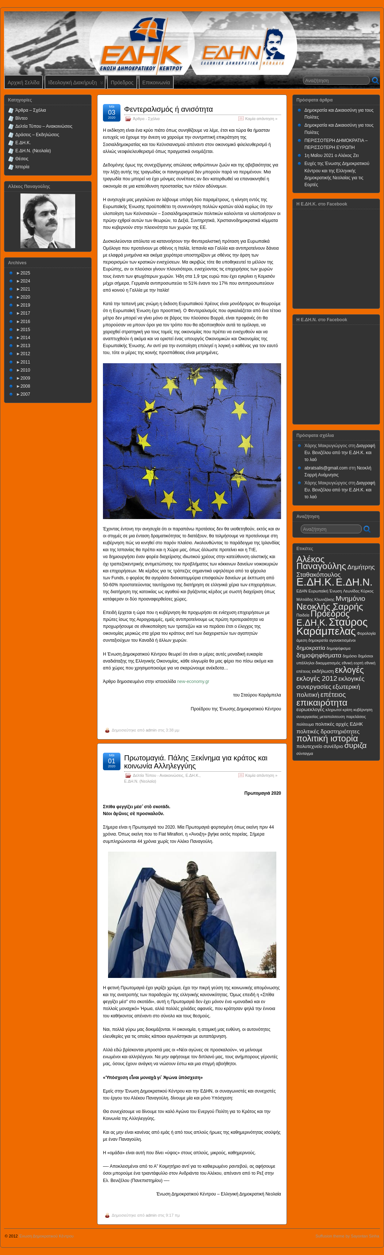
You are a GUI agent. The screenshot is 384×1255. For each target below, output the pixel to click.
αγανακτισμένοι (342, 640)
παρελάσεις (356, 716)
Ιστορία (22, 166)
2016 (25, 321)
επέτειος (333, 694)
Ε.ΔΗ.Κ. (192, 775)
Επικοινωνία (156, 82)
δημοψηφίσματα (318, 655)
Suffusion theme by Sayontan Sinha (347, 1236)
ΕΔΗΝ (301, 591)
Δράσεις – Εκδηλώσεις (37, 134)
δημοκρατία (310, 648)
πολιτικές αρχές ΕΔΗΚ (339, 724)
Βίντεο (21, 118)
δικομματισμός (328, 663)
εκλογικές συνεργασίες (330, 682)
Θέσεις (21, 158)
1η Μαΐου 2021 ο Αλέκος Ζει (331, 155)
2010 (25, 370)
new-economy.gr (193, 681)
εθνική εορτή (352, 663)
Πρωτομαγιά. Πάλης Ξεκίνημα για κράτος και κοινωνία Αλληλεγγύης (196, 762)
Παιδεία (302, 615)
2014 (25, 337)
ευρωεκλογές (310, 709)
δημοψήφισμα (338, 648)
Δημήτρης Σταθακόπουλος (335, 570)
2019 (25, 305)
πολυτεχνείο (309, 746)
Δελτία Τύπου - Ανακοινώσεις (158, 775)
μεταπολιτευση (332, 716)
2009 (25, 378)
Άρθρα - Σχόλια (146, 118)
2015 (25, 329)
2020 (25, 297)
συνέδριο (333, 746)
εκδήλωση (323, 671)
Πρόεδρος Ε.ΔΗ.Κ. (323, 618)
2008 (25, 386)
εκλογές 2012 (316, 678)
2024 (25, 281)
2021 (25, 289)
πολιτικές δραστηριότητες (328, 731)
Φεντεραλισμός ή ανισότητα (168, 109)
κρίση (347, 709)
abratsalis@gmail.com (325, 468)
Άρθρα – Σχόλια (30, 110)
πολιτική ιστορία (327, 738)
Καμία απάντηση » (261, 118)
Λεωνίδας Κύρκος (358, 591)
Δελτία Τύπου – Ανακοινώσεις (43, 126)
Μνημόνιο (350, 598)
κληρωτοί (333, 709)
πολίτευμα (305, 724)
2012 (25, 353)
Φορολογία (366, 633)
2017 (25, 313)
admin (151, 730)
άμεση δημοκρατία (312, 640)
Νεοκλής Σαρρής (329, 606)
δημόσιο (350, 656)
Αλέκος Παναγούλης (321, 562)
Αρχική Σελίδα (23, 82)
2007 (25, 394)
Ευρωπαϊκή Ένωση (325, 591)
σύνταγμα (304, 753)
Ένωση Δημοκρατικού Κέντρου (46, 1236)
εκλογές (349, 670)
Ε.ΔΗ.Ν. (354, 582)
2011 (25, 362)
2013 (25, 345)
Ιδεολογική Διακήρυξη (75, 84)
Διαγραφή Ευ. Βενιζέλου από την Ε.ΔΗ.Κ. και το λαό (339, 452)
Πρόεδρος (122, 82)
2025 (25, 273)
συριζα (355, 745)
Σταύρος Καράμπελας (332, 626)
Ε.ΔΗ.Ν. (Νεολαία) (140, 781)
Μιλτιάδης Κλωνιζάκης (315, 599)
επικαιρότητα (321, 702)
